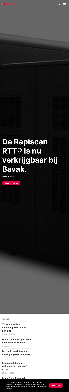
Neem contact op (11, 183)
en (59, 4)
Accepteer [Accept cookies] (56, 385)
